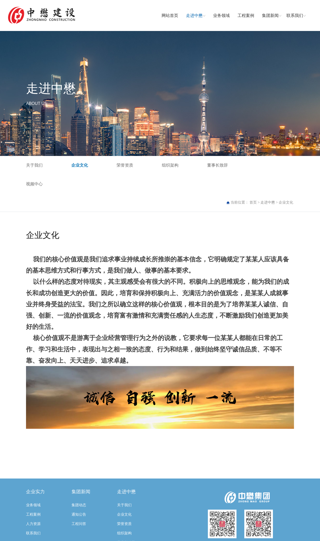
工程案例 (246, 15)
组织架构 (170, 165)
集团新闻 (270, 15)
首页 (253, 202)
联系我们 (294, 15)
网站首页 (170, 15)
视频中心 (34, 184)
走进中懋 (194, 15)
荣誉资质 (125, 165)
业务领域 (221, 15)
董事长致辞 (217, 165)
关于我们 (34, 165)
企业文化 (79, 165)
